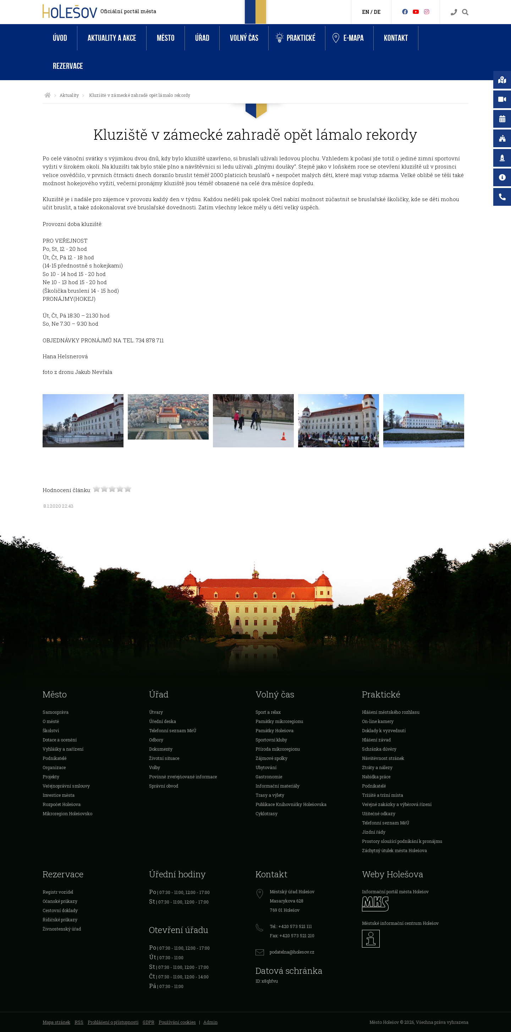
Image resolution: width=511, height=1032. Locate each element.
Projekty (51, 776)
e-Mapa (348, 38)
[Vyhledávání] (465, 12)
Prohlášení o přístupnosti (113, 1022)
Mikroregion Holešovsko (67, 813)
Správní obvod (163, 786)
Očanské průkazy (60, 901)
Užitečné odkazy (378, 813)
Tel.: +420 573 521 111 (291, 926)
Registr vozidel (58, 892)
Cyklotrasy (267, 813)
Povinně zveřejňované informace (183, 776)
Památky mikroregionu (279, 721)
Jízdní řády (373, 832)
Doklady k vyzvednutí (384, 730)
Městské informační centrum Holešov (400, 923)
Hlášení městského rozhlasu (390, 712)
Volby (154, 767)
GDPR (148, 1022)
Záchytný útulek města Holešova (394, 850)
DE (377, 12)
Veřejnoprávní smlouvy (66, 786)
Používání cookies (177, 1022)
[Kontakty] (454, 12)
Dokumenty (160, 749)
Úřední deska (162, 721)
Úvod (60, 38)
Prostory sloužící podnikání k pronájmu (402, 841)
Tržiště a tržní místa (382, 795)
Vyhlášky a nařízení (63, 749)
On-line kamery (378, 721)
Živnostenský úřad (62, 929)
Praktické (295, 38)
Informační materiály (278, 786)
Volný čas (244, 38)
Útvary (156, 712)
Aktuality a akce (112, 38)
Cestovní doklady (60, 910)
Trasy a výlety (270, 795)
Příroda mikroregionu (278, 749)
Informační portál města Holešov (395, 891)
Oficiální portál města (128, 11)
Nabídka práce (376, 776)
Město (166, 38)
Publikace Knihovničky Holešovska (291, 804)
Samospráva (55, 712)
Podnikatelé (54, 758)
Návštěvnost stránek (383, 758)
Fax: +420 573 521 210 (292, 935)
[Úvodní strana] (47, 95)
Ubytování (266, 767)
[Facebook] (405, 11)
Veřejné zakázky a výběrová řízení (397, 804)
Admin (210, 1022)
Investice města (59, 795)
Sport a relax (268, 712)
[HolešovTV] (416, 11)
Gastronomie (269, 776)
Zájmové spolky (271, 758)
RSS (79, 1022)
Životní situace (164, 758)
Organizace (54, 767)
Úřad (202, 38)
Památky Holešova (274, 730)
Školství (51, 730)
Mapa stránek (56, 1022)
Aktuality (69, 95)
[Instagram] (426, 11)
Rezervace (68, 66)
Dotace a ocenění (60, 740)
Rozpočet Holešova (62, 804)
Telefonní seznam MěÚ (172, 730)
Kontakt (396, 38)
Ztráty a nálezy (377, 767)
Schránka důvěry (379, 749)
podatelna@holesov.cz (292, 952)
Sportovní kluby (271, 740)
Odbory (156, 740)
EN (365, 12)
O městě (51, 721)
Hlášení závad (376, 740)
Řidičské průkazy (60, 919)
